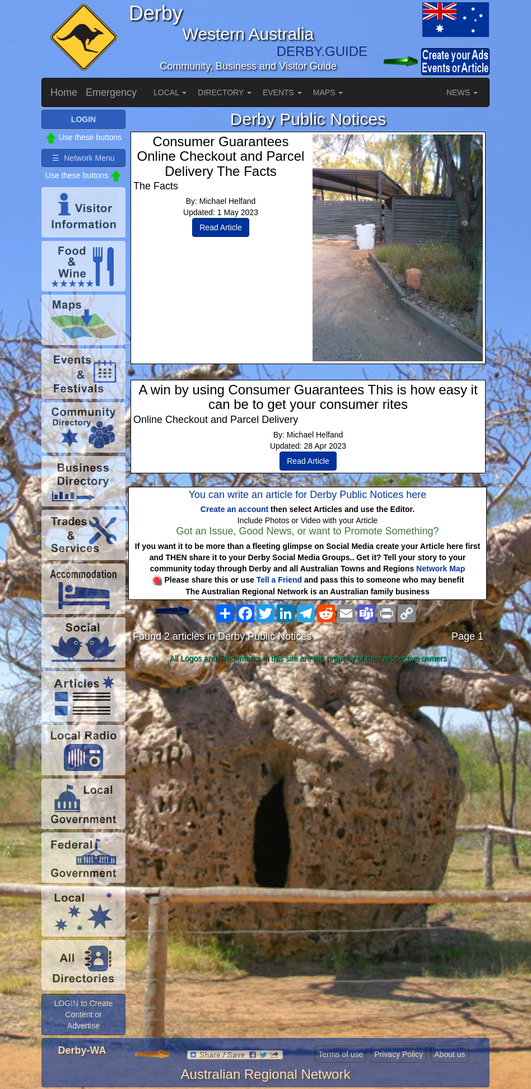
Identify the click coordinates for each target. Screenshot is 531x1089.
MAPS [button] (328, 92)
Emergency (111, 92)
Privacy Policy (398, 1054)
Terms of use (340, 1054)
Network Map (440, 568)
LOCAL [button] (170, 92)
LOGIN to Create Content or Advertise (83, 1014)
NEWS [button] (462, 92)
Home (63, 92)
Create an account (234, 509)
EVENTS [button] (282, 92)
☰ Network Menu (83, 157)
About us (449, 1054)
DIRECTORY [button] (224, 92)
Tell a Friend (279, 579)
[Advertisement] (308, 755)
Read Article (220, 227)
